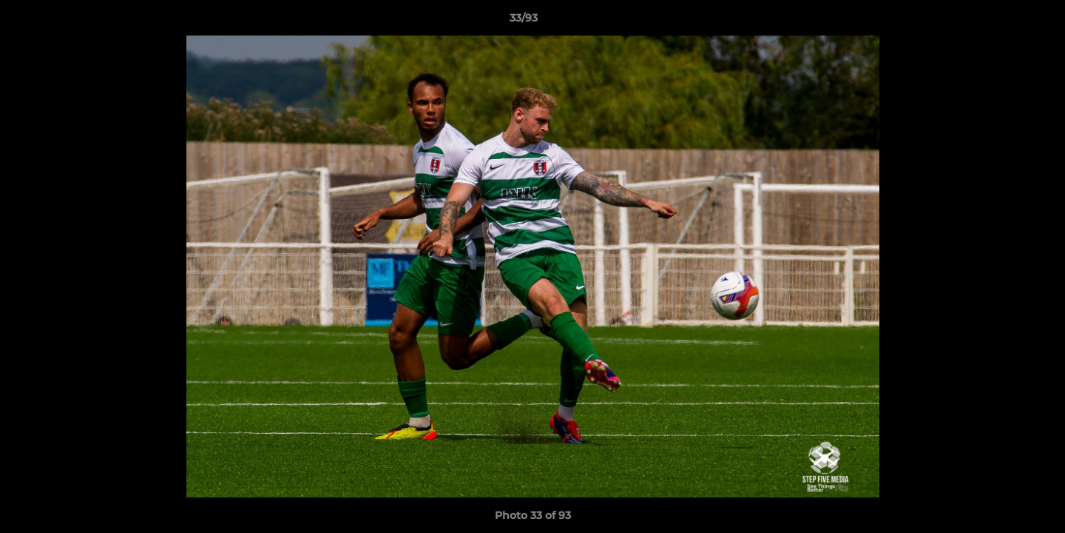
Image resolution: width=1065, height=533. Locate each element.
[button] (1003, 21)
